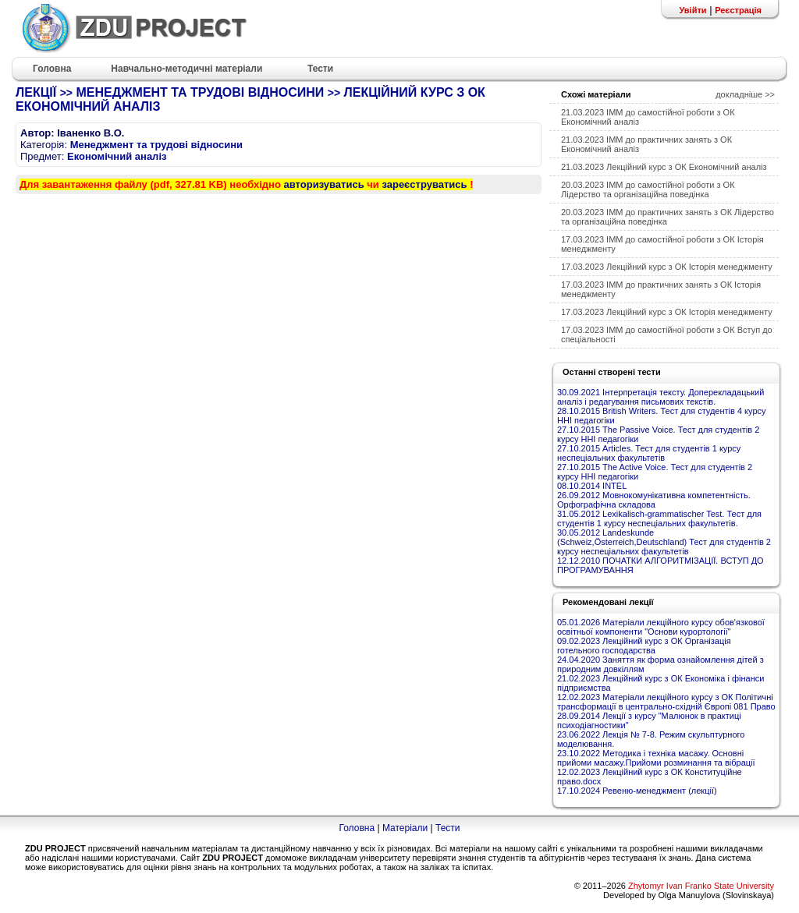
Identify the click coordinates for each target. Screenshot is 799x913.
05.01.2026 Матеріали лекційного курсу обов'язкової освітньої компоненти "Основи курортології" (661, 627)
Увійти (692, 10)
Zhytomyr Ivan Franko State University (701, 885)
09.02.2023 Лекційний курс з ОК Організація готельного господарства (644, 645)
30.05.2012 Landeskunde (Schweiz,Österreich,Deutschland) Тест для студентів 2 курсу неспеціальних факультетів (664, 542)
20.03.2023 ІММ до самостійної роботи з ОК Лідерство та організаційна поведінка (648, 189)
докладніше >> (745, 94)
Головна (357, 828)
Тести (447, 828)
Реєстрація (738, 10)
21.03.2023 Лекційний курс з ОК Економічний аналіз (664, 167)
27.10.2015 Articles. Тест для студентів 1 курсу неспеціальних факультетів (648, 453)
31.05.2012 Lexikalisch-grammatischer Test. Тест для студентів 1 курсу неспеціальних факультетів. (659, 518)
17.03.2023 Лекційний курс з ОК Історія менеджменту (666, 266)
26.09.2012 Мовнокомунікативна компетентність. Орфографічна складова (654, 499)
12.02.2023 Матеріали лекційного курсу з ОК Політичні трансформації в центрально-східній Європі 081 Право (666, 701)
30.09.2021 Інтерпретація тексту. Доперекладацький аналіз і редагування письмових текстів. (660, 396)
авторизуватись (324, 184)
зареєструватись (424, 184)
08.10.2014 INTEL (592, 485)
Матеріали (405, 828)
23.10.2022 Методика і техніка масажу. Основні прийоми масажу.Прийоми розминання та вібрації (656, 757)
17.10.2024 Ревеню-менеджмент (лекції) (637, 790)
